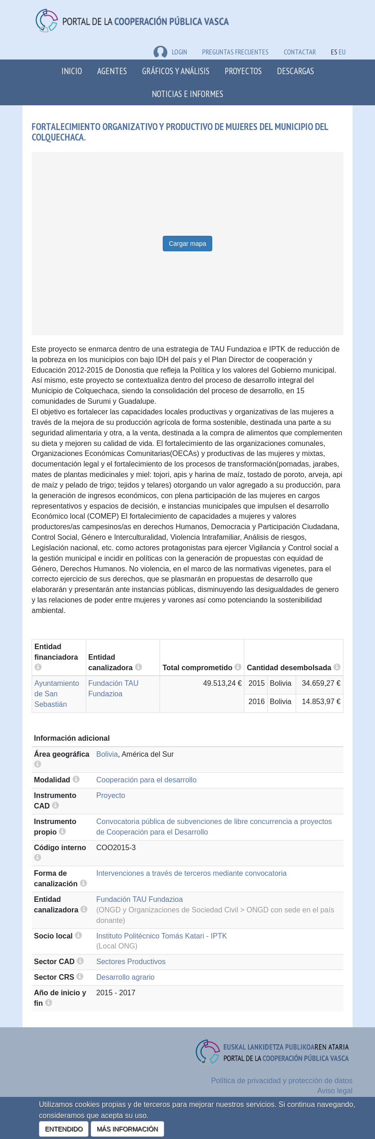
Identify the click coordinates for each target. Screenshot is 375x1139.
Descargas (295, 70)
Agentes (112, 70)
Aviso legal (335, 1091)
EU (342, 51)
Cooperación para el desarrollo (146, 780)
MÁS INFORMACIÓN (127, 1129)
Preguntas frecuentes (235, 51)
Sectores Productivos (130, 961)
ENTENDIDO (64, 1129)
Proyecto (110, 795)
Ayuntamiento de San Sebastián (56, 693)
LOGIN (170, 51)
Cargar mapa (187, 243)
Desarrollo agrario (125, 977)
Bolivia (107, 754)
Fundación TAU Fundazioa (139, 899)
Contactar (300, 51)
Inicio (71, 70)
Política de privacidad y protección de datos (282, 1081)
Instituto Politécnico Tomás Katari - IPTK (161, 936)
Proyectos (243, 70)
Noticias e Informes (187, 93)
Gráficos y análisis (176, 70)
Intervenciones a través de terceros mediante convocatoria (191, 873)
